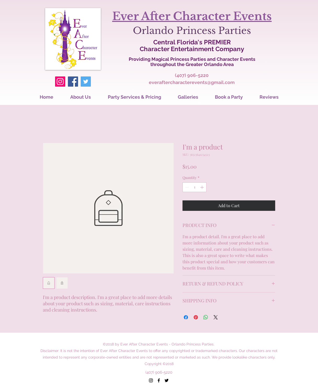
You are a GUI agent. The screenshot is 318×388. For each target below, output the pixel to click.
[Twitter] (86, 81)
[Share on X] (216, 317)
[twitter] (166, 380)
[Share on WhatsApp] (206, 317)
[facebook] (158, 380)
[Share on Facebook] (186, 317)
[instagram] (151, 380)
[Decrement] (186, 187)
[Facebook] (73, 81)
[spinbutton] (194, 187)
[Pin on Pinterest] (196, 317)
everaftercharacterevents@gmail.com (192, 82)
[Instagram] (60, 81)
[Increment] (202, 187)
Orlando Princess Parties (192, 31)
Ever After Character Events (192, 16)
